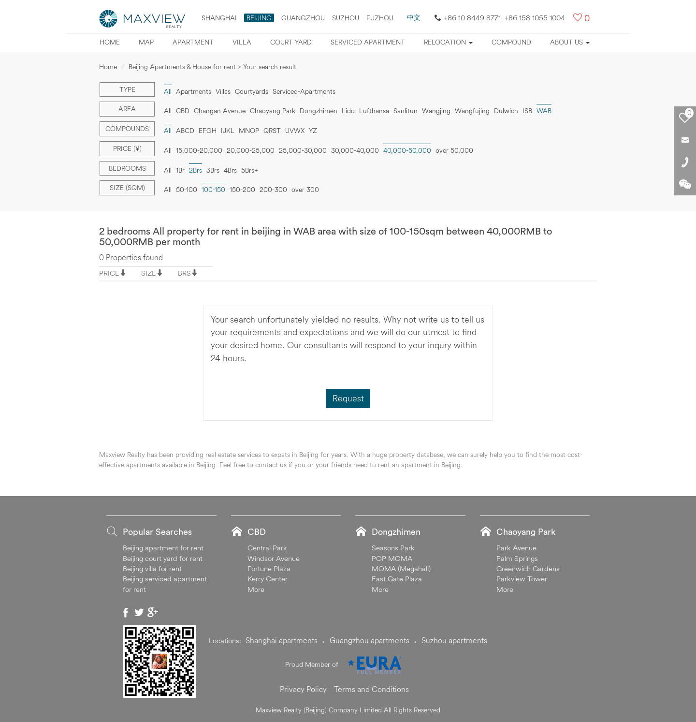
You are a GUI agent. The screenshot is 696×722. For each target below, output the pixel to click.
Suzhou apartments (454, 640)
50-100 (186, 189)
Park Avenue (516, 547)
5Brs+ (249, 170)
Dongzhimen (318, 110)
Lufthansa (374, 110)
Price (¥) (127, 148)
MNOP (249, 130)
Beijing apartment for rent (163, 547)
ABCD (185, 130)
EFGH (208, 130)
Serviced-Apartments (304, 91)
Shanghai (219, 18)
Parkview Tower (521, 578)
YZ (313, 130)
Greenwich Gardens (528, 568)
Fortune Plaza (268, 568)
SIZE (148, 273)
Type (127, 89)
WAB (543, 110)
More (255, 589)
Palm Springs (517, 558)
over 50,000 (454, 150)
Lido (348, 110)
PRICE (109, 273)
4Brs (230, 170)
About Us (570, 42)
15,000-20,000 (199, 150)
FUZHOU (379, 18)
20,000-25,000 (251, 150)
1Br (180, 170)
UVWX (294, 130)
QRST (272, 130)
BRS (184, 273)
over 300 (305, 189)
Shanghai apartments (282, 640)
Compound (511, 42)
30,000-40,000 (355, 150)
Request (348, 398)
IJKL (227, 130)
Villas (223, 91)
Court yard (291, 42)
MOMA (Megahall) (401, 568)
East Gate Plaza (397, 578)
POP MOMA (392, 558)
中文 (413, 17)
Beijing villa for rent (152, 568)
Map (146, 42)
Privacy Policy (303, 689)
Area (127, 108)
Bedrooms (127, 168)
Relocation (448, 42)
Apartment (193, 42)
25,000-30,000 (303, 150)
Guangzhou (303, 18)
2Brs (195, 170)
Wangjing (436, 110)
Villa (241, 42)
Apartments (193, 91)
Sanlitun (405, 110)
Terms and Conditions (371, 689)
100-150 (213, 189)
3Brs (212, 170)
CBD (182, 110)
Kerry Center (267, 578)
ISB (527, 110)
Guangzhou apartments (369, 640)
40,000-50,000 (407, 150)
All (168, 91)
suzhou (345, 18)
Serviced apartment (368, 42)
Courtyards (251, 91)
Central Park (267, 547)
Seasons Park (393, 547)
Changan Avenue (220, 110)
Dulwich (506, 110)
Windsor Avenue (273, 558)
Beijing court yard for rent (163, 558)
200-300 (273, 189)
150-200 (242, 189)
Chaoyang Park (272, 110)
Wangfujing (472, 110)
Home (110, 42)
